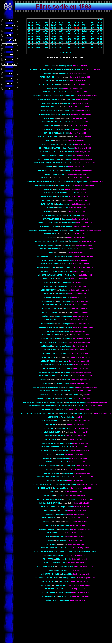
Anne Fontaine (80, 406)
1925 (61, 47)
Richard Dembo (66, 271)
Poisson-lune (44, 488)
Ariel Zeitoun (65, 372)
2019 (30, 22)
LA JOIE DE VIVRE (50, 305)
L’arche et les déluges (48, 245)
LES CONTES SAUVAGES (48, 391)
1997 (45, 28)
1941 (91, 42)
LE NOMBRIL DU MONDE (48, 372)
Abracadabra (50, 73)
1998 (38, 28)
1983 (76, 31)
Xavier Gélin (65, 133)
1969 (30, 36)
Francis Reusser (65, 320)
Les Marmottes (48, 409)
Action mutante (47, 77)
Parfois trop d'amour (50, 473)
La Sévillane (46, 346)
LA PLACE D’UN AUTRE (49, 342)
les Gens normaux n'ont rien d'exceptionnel (43, 402)
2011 (91, 22)
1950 (99, 39)
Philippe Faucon (61, 514)
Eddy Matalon (69, 152)
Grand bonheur (48, 196)
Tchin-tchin (51, 544)
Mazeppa (51, 454)
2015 (61, 22)
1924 (68, 47)
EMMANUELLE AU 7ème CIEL (49, 159)
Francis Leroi (68, 159)
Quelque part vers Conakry (49, 499)
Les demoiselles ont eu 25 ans (52, 395)
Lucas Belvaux (67, 473)
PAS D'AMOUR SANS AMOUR (48, 477)
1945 (61, 42)
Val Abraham (46, 585)
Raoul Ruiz (63, 286)
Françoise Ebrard (71, 499)
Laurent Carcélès (61, 294)
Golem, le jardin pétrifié (55, 193)
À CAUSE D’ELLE (48, 66)
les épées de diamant (45, 398)
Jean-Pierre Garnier (68, 223)
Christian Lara (67, 111)
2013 (76, 22)
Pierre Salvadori (66, 122)
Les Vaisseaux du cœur (50, 421)
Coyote (49, 140)
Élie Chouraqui (62, 409)
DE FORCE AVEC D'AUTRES (49, 148)
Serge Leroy (61, 540)
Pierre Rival (69, 163)
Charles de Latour (81, 413)
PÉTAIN (50, 480)
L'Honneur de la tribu (45, 267)
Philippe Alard (64, 600)
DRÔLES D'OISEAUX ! (49, 155)
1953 (76, 39)
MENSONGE (47, 458)
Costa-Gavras (67, 338)
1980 (99, 31)
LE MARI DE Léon (49, 368)
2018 (38, 22)
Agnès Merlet (63, 361)
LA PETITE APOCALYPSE (49, 338)
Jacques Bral (63, 451)
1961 (91, 36)
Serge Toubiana (81, 182)
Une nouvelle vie (48, 581)
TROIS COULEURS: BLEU (45, 566)
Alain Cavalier (60, 436)
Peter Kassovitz (66, 155)
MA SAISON (50, 447)
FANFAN (49, 167)
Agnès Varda (73, 395)
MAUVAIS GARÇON (48, 451)
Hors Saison (49, 208)
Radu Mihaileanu (59, 563)
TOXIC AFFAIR (48, 559)
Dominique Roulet (64, 282)
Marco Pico (67, 297)
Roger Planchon (66, 443)
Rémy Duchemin (59, 174)
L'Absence (49, 238)
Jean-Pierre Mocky (65, 368)
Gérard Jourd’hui (64, 593)
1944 (68, 42)
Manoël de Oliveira (61, 585)
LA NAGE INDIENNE (47, 324)
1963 (76, 36)
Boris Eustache (70, 387)
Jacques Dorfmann (62, 81)
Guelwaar (46, 200)
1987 (45, 31)
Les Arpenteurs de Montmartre (47, 387)
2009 (30, 25)
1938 (38, 45)
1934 (68, 45)
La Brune (48, 294)
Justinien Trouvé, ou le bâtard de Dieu (46, 230)
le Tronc (43, 380)
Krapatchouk (50, 234)
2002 (84, 25)
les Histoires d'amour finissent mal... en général (50, 406)
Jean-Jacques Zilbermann (56, 555)
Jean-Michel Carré (62, 185)
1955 (61, 39)
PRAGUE (51, 492)
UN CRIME (50, 570)
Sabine (49, 514)
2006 (53, 25)
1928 (38, 47)
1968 (38, 36)
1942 (84, 42)
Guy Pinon (66, 309)
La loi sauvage (49, 320)
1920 (99, 47)
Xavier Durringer (63, 324)
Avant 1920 (65, 52)
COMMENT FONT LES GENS (50, 129)
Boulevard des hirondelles (50, 99)
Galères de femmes (44, 185)
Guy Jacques (67, 219)
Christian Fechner (73, 230)
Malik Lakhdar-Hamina (68, 96)
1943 (76, 42)
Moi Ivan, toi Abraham (48, 466)
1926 (53, 47)
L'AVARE (50, 253)
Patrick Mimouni (65, 596)
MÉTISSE (48, 462)
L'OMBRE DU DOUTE (48, 290)
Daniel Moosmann (65, 301)
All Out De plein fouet (49, 84)
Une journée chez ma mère (47, 578)
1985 (61, 31)
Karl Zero (66, 380)
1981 (91, 31)
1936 (53, 45)
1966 (53, 36)
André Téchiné (67, 447)
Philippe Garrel (66, 327)
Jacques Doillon (66, 365)
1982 (84, 31)
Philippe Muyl (69, 144)
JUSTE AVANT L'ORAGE (49, 226)
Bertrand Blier (67, 574)
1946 (53, 42)
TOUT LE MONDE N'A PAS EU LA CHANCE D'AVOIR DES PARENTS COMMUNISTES (65, 551)
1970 (99, 33)
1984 (68, 31)
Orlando (50, 469)
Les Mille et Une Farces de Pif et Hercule (37, 413)
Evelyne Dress (67, 477)
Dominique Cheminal (69, 578)
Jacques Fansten (66, 507)
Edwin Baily (66, 170)
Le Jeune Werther (49, 365)
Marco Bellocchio (73, 215)
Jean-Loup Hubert (65, 66)
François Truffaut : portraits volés (43, 182)
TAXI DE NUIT (49, 540)
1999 (30, 28)
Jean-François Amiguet (63, 256)
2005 (61, 25)
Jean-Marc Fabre (62, 525)
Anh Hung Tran (70, 275)
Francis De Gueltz (67, 417)
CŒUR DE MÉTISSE (50, 125)
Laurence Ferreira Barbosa (76, 402)
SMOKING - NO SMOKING (48, 529)
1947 (45, 42)
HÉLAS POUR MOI (46, 204)
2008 (38, 25)
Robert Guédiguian (69, 249)
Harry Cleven (63, 73)
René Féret (65, 342)
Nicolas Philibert (64, 376)
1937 (45, 45)
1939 (30, 45)
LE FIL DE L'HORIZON (47, 357)
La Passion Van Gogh (50, 335)
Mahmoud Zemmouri (66, 267)
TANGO (49, 537)
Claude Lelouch (67, 548)
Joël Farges (58, 88)
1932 (84, 45)
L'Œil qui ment (50, 286)
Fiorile (44, 178)
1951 (91, 39)
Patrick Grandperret (64, 260)
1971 (91, 33)
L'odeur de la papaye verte (50, 275)
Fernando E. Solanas (61, 383)
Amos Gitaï (73, 193)
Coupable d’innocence (48, 137)
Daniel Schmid (62, 208)
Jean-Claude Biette (63, 114)
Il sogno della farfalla (53, 215)
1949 (30, 42)
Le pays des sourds (46, 376)
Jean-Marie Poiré (63, 428)
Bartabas (60, 454)
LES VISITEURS (48, 428)
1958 (38, 39)
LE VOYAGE (46, 383)
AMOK (49, 88)
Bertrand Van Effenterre (62, 488)
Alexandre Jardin (61, 167)
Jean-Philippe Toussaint (64, 346)
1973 (76, 33)
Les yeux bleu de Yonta (51, 432)
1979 (30, 33)
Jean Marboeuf (61, 480)
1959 (30, 39)
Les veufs (50, 424)
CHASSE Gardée (46, 114)
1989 (30, 31)
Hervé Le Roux (63, 196)
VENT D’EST (49, 589)
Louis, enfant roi (49, 443)
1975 (61, 33)
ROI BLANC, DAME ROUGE (49, 503)
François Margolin (62, 458)
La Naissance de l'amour (47, 327)
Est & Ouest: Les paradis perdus (48, 163)
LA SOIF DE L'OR (50, 350)
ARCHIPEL (47, 92)
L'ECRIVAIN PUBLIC (44, 256)
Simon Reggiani (69, 148)
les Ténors (53, 417)
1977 (45, 33)
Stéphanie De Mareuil (68, 484)
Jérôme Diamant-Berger (63, 316)
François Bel (66, 245)
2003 (76, 25)
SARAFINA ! (47, 522)
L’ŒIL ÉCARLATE (48, 282)
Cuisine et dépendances (50, 144)
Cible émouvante (49, 122)
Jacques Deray (62, 570)
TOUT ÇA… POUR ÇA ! (49, 548)
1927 (45, 47)
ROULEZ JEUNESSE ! (49, 507)
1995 (61, 28)
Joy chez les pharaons (48, 223)
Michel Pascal (68, 182)
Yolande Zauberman (67, 466)
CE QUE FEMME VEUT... (51, 103)
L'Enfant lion (48, 260)
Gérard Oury (64, 350)
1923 (76, 47)
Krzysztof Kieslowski (65, 566)
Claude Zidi (60, 495)
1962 (84, 36)
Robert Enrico (62, 589)
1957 (45, 39)
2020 (99, 20)
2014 (68, 22)
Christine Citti (62, 510)
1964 (68, 36)
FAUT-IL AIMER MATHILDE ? (48, 170)
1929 (30, 47)
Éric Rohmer (73, 241)
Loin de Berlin (50, 439)
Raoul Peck (68, 264)
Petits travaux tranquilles (45, 484)
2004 (68, 25)
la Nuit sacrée (50, 331)
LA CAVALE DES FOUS (51, 297)
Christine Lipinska (65, 353)
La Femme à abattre (51, 309)
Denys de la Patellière (65, 398)
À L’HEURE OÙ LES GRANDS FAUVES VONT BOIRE (49, 69)
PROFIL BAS (49, 495)
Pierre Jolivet (77, 69)
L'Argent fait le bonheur (48, 249)
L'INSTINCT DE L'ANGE (48, 271)
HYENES (47, 211)
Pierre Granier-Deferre (62, 92)
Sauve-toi (49, 525)
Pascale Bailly (69, 129)
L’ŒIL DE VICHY (49, 279)
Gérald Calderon (67, 391)
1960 (99, 36)
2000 (99, 25)
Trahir (47, 563)
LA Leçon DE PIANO (50, 312)
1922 (84, 47)
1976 (53, 33)
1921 (91, 47)
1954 (68, 39)
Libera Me (48, 436)
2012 (84, 22)
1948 (38, 42)
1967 (45, 36)
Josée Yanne (70, 99)
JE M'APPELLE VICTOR (50, 219)
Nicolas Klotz (64, 331)
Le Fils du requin (48, 361)
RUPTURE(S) (49, 510)
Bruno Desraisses (65, 413)
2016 (53, 22)
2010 (99, 22)
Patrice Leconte (60, 537)
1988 (38, 31)
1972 (84, 33)
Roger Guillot (65, 305)
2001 (91, 25)
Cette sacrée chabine (50, 111)
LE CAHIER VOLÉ (48, 353)
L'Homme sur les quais (51, 264)
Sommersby (52, 533)
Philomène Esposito (63, 559)
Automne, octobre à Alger (45, 96)
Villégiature (50, 600)
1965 (61, 36)
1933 (76, 45)
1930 (99, 45)
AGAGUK (47, 81)
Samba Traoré (48, 518)
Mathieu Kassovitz (62, 462)
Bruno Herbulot (66, 226)
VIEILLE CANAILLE (48, 593)
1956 (53, 39)
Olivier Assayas (64, 581)
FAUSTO (47, 174)
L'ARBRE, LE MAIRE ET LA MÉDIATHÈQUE (50, 241)
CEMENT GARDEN (48, 107)
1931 (91, 45)
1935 (61, 45)
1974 (68, 33)
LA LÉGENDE (47, 316)
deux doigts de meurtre (50, 152)
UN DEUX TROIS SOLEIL (50, 574)
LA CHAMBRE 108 (48, 301)
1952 (84, 39)
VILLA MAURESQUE (48, 596)
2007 (45, 25)
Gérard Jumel (67, 103)
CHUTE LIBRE (49, 118)
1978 (38, 33)
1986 (53, 31)
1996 (53, 28)
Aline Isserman (64, 290)
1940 (99, 42)
